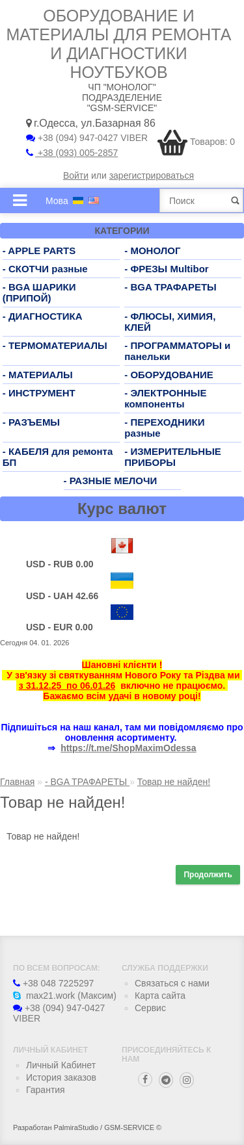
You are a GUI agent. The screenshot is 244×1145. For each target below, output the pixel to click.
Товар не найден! (173, 782)
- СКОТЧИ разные (45, 268)
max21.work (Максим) (64, 995)
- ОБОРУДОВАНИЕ (168, 374)
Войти (75, 175)
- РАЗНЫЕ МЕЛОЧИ (110, 480)
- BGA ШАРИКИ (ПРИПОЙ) (39, 292)
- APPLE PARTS (39, 250)
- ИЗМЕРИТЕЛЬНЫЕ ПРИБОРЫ (172, 457)
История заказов (61, 1077)
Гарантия (45, 1090)
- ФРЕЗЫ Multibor (166, 268)
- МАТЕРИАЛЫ (38, 374)
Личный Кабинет (61, 1065)
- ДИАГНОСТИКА (43, 316)
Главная (17, 782)
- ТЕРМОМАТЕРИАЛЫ (55, 345)
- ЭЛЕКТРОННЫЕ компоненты (165, 398)
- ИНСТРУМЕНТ (39, 392)
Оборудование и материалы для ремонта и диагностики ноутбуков (119, 43)
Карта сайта (160, 995)
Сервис (150, 1008)
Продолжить (207, 874)
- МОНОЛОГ (152, 250)
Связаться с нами (172, 983)
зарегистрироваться (151, 175)
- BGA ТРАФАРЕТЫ (170, 286)
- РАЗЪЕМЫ (31, 422)
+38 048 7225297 (53, 983)
